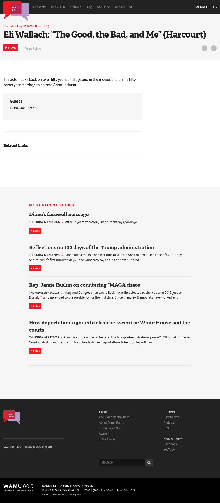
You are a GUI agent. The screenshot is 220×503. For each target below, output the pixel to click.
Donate (120, 7)
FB (213, 49)
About (101, 7)
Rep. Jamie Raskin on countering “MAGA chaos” (85, 285)
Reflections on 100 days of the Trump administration (91, 247)
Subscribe (40, 7)
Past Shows (171, 417)
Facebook (170, 444)
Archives (75, 7)
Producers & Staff (111, 428)
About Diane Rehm (111, 423)
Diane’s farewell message (59, 214)
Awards (104, 434)
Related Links (33, 48)
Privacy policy (74, 494)
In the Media (107, 439)
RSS (166, 428)
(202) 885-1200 (12, 447)
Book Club (58, 7)
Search (148, 462)
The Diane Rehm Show (114, 417)
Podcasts (170, 423)
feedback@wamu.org (38, 447)
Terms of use (58, 494)
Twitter (204, 49)
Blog (89, 7)
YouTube (169, 449)
